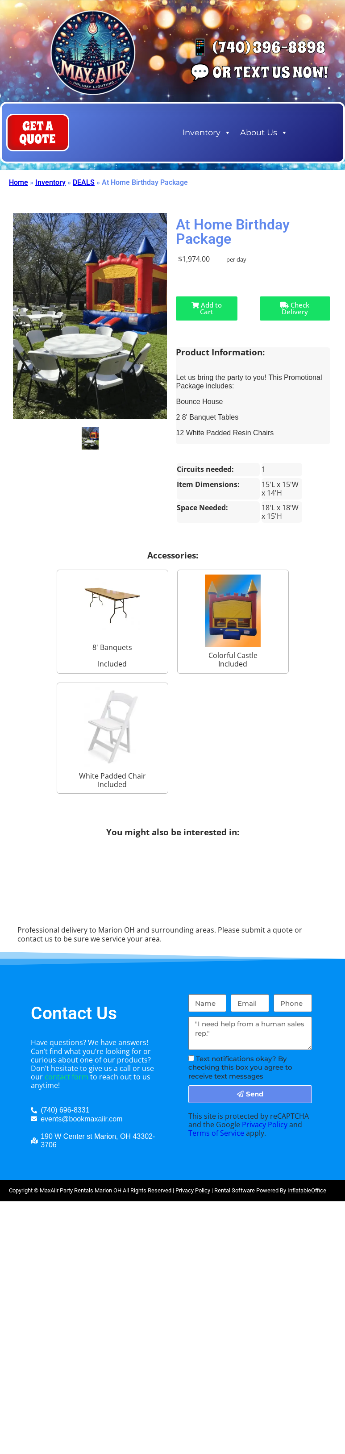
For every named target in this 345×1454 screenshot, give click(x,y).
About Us (264, 133)
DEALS (84, 182)
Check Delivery (294, 308)
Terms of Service (216, 1133)
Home (18, 182)
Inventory (207, 133)
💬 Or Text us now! (259, 72)
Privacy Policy (264, 1124)
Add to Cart (183, 308)
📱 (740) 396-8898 (257, 47)
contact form (66, 1077)
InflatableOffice (306, 1190)
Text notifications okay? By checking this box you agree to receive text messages (240, 1067)
